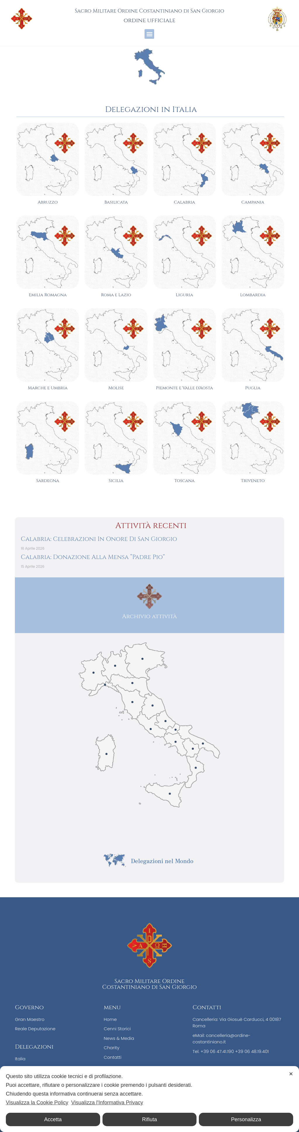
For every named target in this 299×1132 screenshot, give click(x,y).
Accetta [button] (53, 1119)
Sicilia (116, 481)
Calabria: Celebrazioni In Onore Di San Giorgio (99, 539)
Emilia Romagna (48, 295)
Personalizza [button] (246, 1119)
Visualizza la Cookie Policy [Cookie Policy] (37, 1102)
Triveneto (253, 481)
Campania (252, 202)
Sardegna (47, 481)
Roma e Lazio (116, 295)
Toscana (184, 481)
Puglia (252, 388)
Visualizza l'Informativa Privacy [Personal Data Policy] (107, 1102)
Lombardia (252, 295)
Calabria (184, 202)
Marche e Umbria (47, 388)
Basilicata (116, 202)
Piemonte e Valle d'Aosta (184, 388)
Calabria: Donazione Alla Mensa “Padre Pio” (93, 557)
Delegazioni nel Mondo (162, 860)
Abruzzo (48, 202)
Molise (116, 388)
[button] (149, 34)
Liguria (184, 295)
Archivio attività (149, 616)
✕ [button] (291, 1074)
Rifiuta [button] (149, 1119)
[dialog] (149, 1099)
